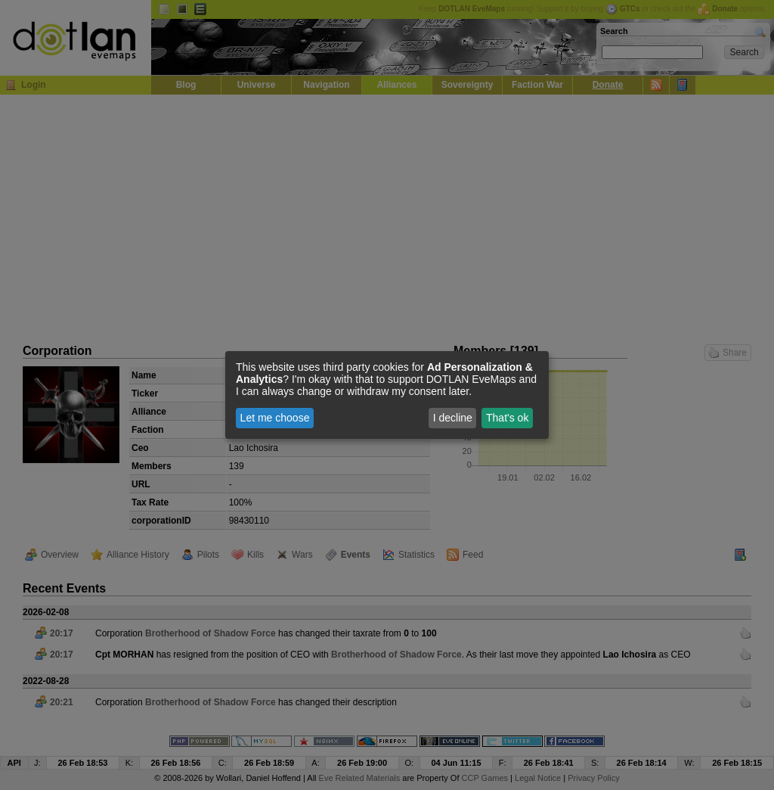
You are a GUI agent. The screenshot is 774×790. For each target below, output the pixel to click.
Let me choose (275, 418)
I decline (452, 418)
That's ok (507, 418)
